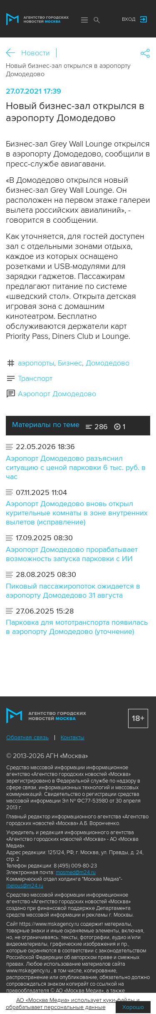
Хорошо (133, 1007)
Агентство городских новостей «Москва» (37, 19)
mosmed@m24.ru (76, 872)
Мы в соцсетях (107, 20)
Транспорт (35, 378)
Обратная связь (27, 737)
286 (97, 426)
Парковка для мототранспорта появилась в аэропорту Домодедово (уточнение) (77, 627)
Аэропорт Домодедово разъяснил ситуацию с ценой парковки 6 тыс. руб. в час (76, 467)
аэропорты (36, 363)
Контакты (72, 737)
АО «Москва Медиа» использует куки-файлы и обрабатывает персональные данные (73, 1004)
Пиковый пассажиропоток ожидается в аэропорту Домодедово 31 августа (73, 591)
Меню (84, 20)
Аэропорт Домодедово (57, 393)
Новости (35, 52)
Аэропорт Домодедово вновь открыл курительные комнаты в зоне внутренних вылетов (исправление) (77, 513)
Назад (13, 53)
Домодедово (107, 363)
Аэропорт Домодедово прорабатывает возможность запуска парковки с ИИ (72, 554)
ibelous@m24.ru (24, 885)
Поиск (97, 20)
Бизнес (70, 363)
